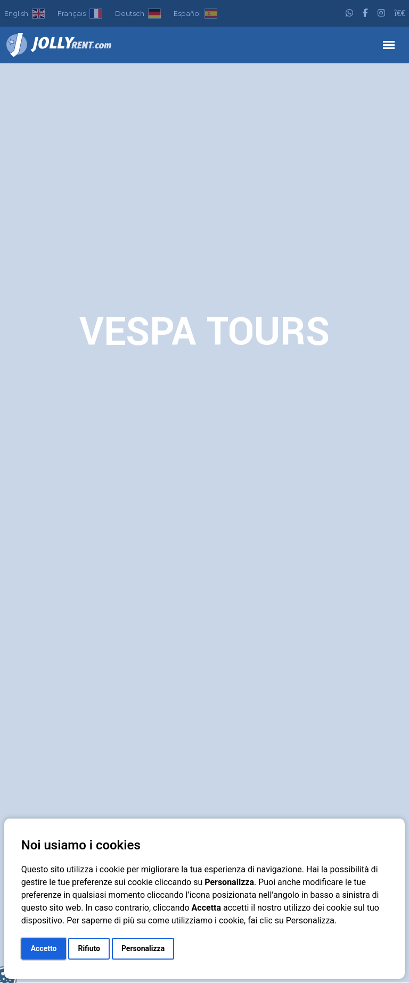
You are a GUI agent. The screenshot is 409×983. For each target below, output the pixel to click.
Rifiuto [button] (89, 948)
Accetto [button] (44, 948)
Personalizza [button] (143, 948)
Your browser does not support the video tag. (204, 522)
